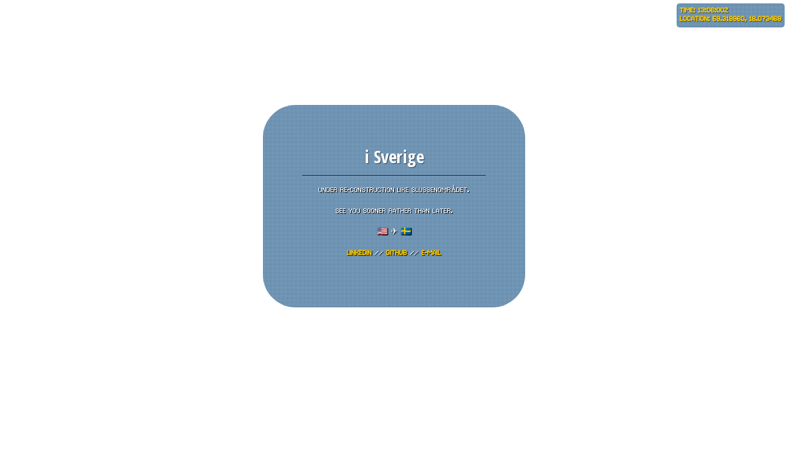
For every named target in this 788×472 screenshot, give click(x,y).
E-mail (431, 253)
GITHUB (396, 253)
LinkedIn (359, 253)
